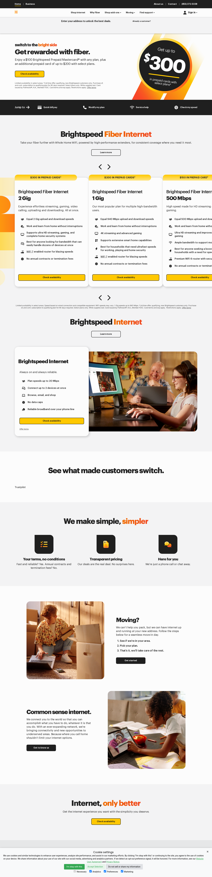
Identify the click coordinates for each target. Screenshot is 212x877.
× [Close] (208, 852)
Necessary (80, 871)
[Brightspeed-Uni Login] (93, 107)
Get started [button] (131, 660)
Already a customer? (141, 21)
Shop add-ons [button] (112, 12)
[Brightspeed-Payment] (47, 107)
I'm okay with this (74, 867)
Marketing (127, 871)
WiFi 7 (29, 252)
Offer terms (91, 87)
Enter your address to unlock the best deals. (86, 21)
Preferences (111, 871)
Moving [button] (129, 12)
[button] (78, 12)
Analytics (95, 871)
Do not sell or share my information (124, 867)
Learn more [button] (106, 152)
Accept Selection (95, 867)
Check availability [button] (29, 74)
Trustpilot (20, 487)
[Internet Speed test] (185, 107)
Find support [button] (146, 12)
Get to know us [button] (41, 748)
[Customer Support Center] (139, 107)
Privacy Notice (112, 862)
